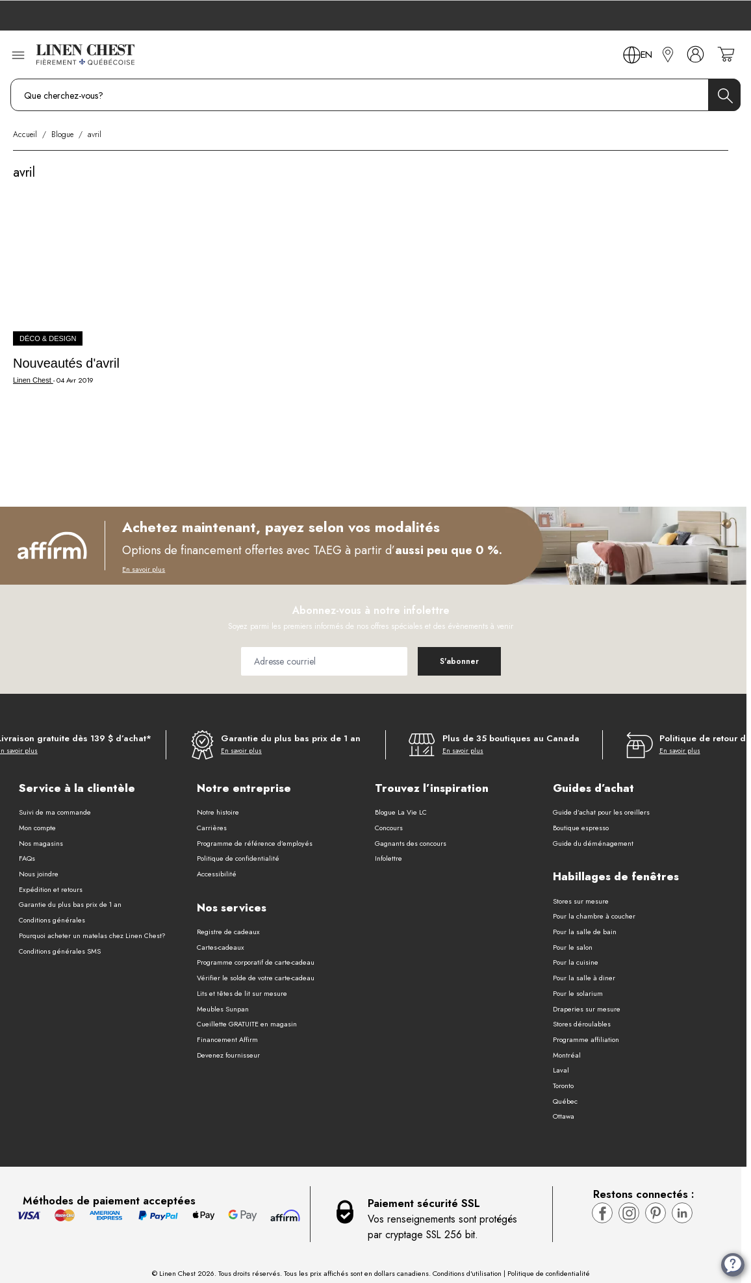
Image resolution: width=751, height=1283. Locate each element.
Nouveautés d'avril (66, 363)
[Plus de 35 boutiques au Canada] (494, 744)
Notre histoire (218, 812)
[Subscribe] (459, 661)
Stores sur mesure (581, 901)
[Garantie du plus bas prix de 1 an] (276, 744)
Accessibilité (216, 874)
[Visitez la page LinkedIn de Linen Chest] (682, 1212)
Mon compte (37, 827)
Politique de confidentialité (238, 858)
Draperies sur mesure (586, 1009)
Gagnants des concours (410, 843)
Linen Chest (33, 380)
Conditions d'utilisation (467, 1273)
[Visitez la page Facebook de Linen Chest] (602, 1212)
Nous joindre (38, 874)
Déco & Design (47, 338)
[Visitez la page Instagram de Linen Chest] (628, 1212)
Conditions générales (52, 920)
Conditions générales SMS (60, 951)
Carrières (212, 827)
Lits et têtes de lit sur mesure (242, 993)
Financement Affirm (227, 1039)
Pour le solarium (578, 993)
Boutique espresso (581, 827)
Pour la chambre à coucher (594, 916)
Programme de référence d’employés (254, 843)
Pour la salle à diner (584, 977)
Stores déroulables (582, 1024)
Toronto (563, 1085)
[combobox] (375, 95)
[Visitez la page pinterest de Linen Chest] (655, 1212)
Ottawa (563, 1116)
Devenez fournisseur (228, 1055)
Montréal (567, 1055)
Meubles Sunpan (223, 1009)
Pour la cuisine (575, 962)
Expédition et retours (51, 889)
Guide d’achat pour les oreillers (601, 812)
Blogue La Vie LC (401, 812)
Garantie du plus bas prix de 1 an (70, 904)
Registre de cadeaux (228, 931)
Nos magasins (41, 843)
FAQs (27, 858)
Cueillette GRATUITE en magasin (247, 1024)
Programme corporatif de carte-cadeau (255, 962)
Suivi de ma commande (55, 812)
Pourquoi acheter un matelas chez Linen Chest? (92, 935)
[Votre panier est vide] (726, 55)
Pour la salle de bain (585, 931)
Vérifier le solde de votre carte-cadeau (255, 977)
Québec (565, 1101)
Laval (561, 1070)
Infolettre (388, 858)
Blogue (62, 134)
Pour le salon (572, 947)
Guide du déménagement (593, 843)
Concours (389, 827)
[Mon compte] (695, 55)
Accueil (25, 134)
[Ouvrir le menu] (18, 54)
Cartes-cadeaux (220, 947)
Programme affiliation (586, 1039)
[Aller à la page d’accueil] (85, 54)
